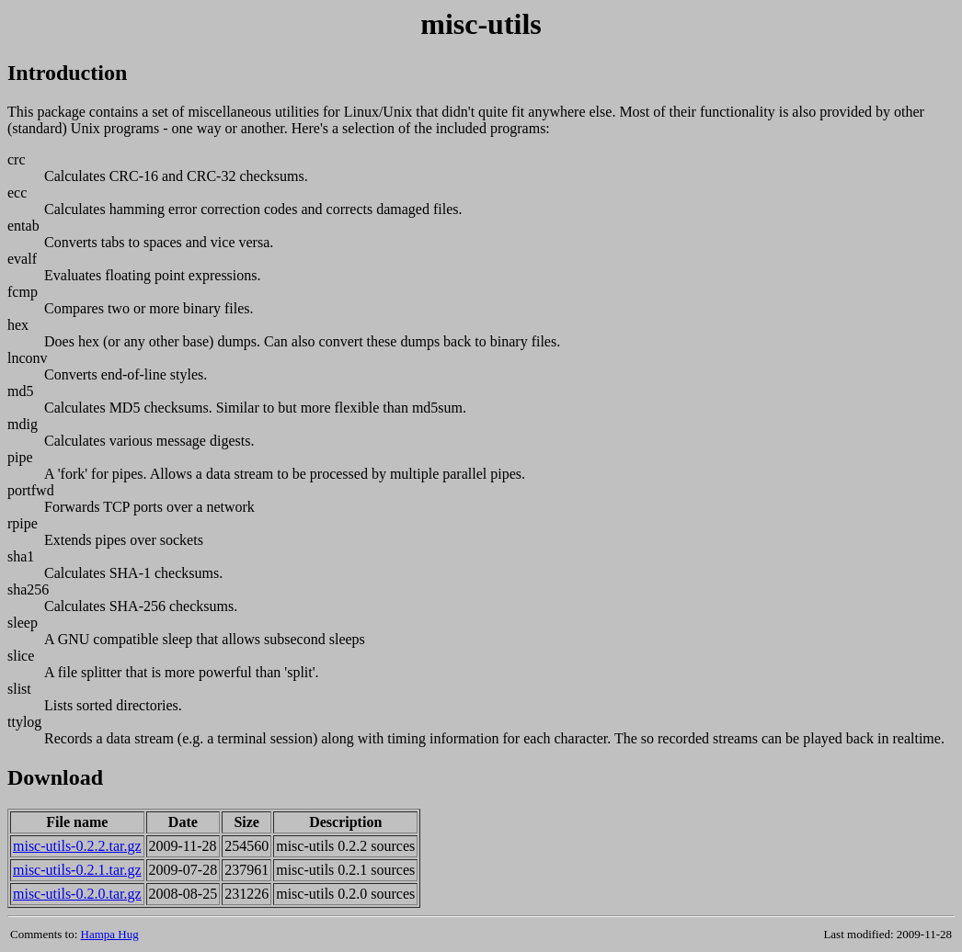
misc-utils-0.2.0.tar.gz (77, 893)
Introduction (67, 73)
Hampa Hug (110, 934)
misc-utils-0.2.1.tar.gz (77, 870)
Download (55, 777)
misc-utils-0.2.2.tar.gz (77, 846)
